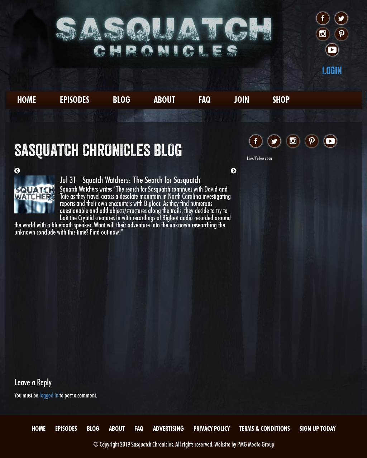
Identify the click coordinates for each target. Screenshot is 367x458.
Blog (121, 100)
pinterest (341, 34)
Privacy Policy (212, 428)
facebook (322, 18)
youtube (332, 50)
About (164, 100)
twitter (341, 18)
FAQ (205, 100)
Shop (281, 100)
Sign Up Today (317, 428)
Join (241, 100)
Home (26, 100)
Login (332, 70)
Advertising (168, 428)
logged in (48, 395)
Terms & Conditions (264, 428)
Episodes (74, 100)
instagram (322, 34)
